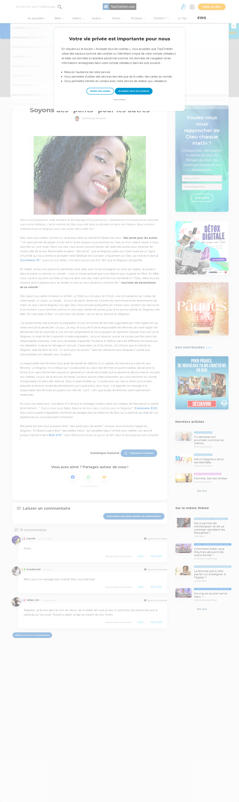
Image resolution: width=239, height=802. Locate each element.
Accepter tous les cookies (133, 91)
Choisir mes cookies (100, 91)
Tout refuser (119, 99)
